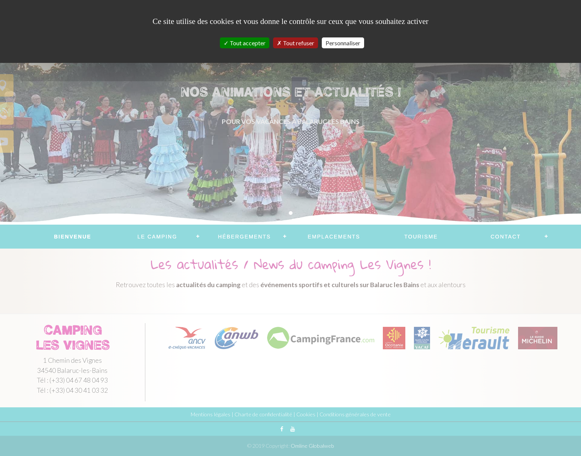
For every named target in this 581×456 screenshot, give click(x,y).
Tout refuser (295, 42)
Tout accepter (245, 42)
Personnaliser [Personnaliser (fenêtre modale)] (343, 42)
